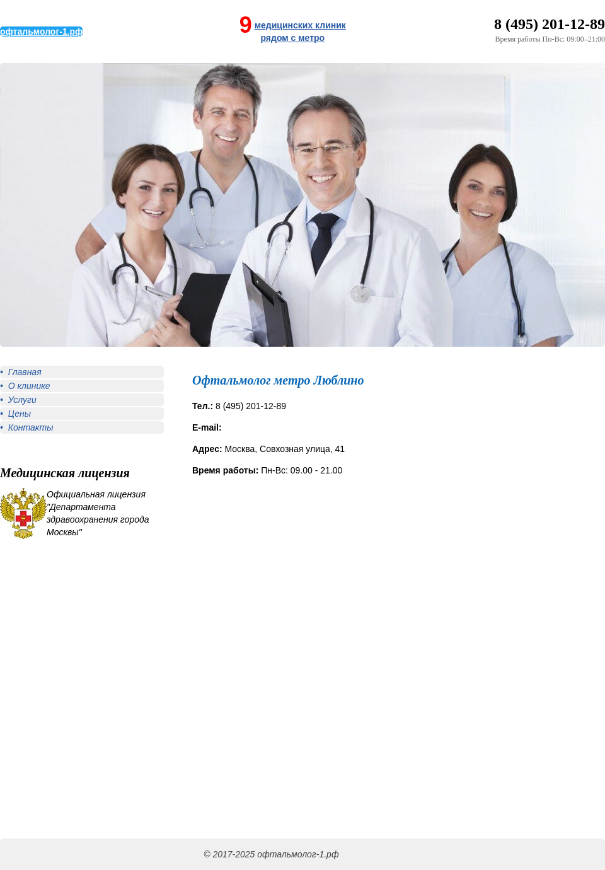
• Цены (15, 414)
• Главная (21, 372)
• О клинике (25, 386)
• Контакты (26, 427)
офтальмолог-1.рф (41, 31)
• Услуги (18, 400)
